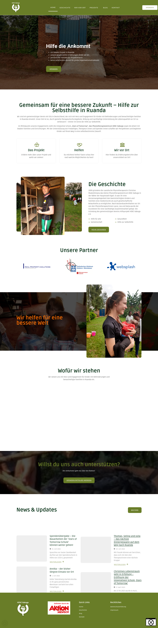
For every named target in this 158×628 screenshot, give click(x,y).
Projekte (94, 8)
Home (53, 7)
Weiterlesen (36, 162)
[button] (5, 623)
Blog (105, 8)
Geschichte (65, 8)
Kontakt (116, 8)
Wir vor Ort (80, 8)
